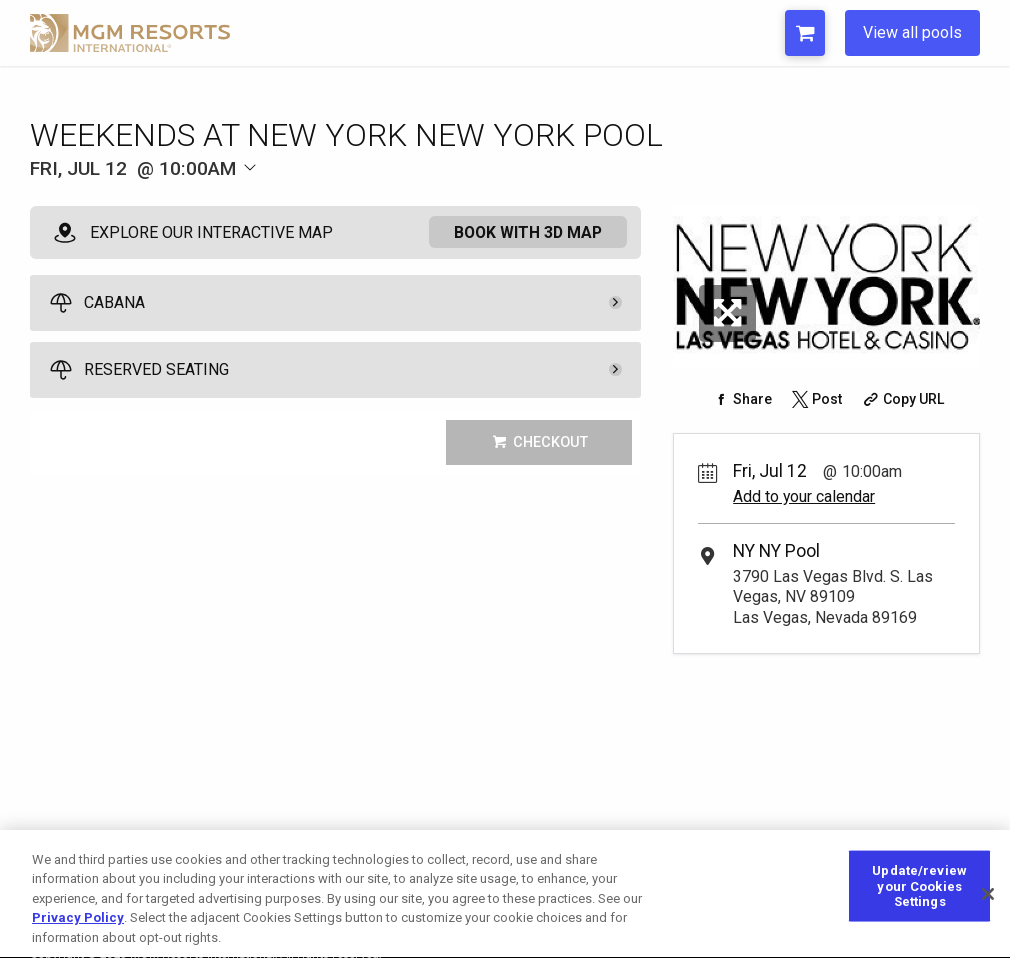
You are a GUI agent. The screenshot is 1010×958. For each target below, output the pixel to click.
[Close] (988, 907)
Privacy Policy (78, 931)
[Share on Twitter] (816, 399)
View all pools (912, 32)
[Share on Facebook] (740, 399)
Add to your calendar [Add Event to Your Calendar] (804, 496)
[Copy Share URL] (901, 399)
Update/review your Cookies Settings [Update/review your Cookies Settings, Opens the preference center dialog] (919, 899)
